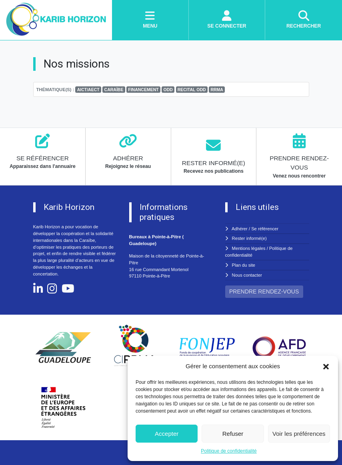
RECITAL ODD (192, 89)
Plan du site (243, 265)
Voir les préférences (299, 433)
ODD (168, 89)
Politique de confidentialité (228, 451)
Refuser (233, 433)
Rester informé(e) (249, 238)
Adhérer (240, 228)
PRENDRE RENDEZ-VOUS (264, 291)
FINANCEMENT (143, 89)
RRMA (216, 89)
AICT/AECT (88, 89)
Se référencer (264, 228)
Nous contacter (247, 275)
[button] (326, 366)
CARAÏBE (114, 89)
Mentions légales (249, 248)
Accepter (166, 433)
